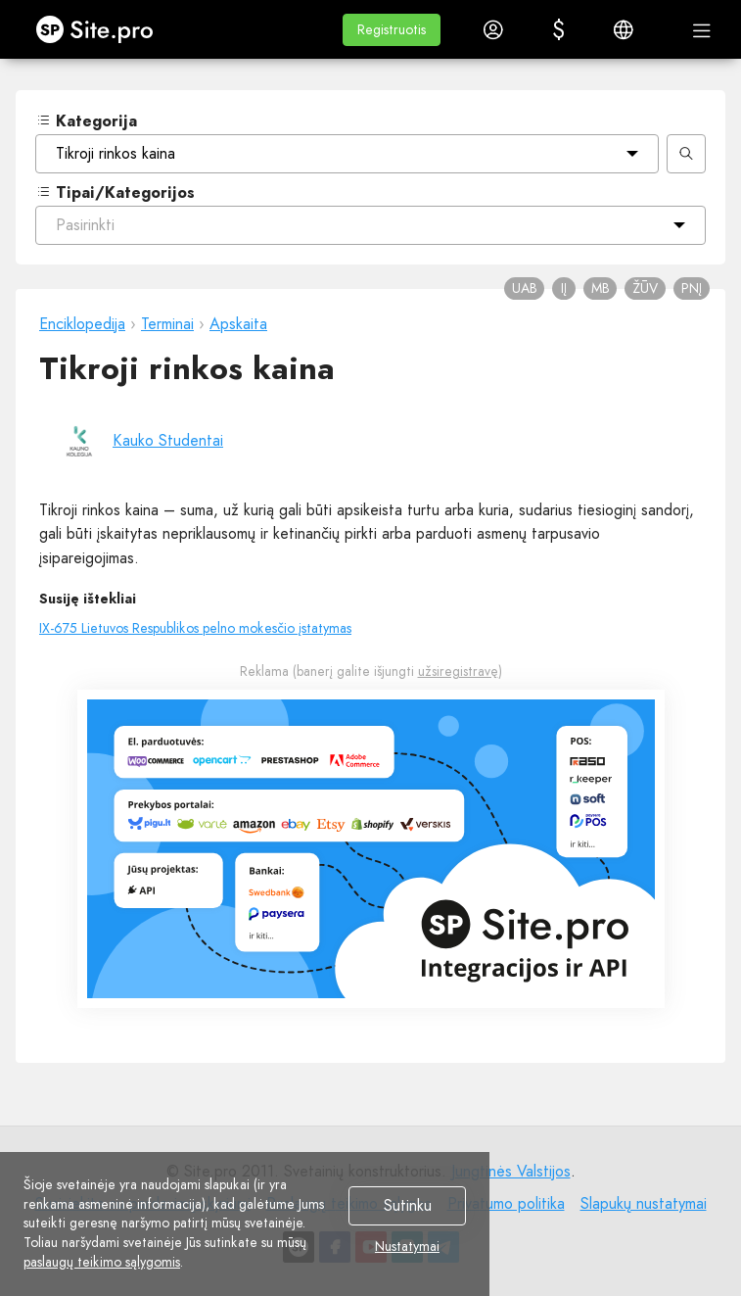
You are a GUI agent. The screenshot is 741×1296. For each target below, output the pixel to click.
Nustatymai (407, 1247)
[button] (391, 30)
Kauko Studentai (168, 440)
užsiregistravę (458, 671)
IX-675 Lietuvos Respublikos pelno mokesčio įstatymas (195, 628)
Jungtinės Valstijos (511, 1171)
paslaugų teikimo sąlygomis (101, 1262)
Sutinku (408, 1206)
